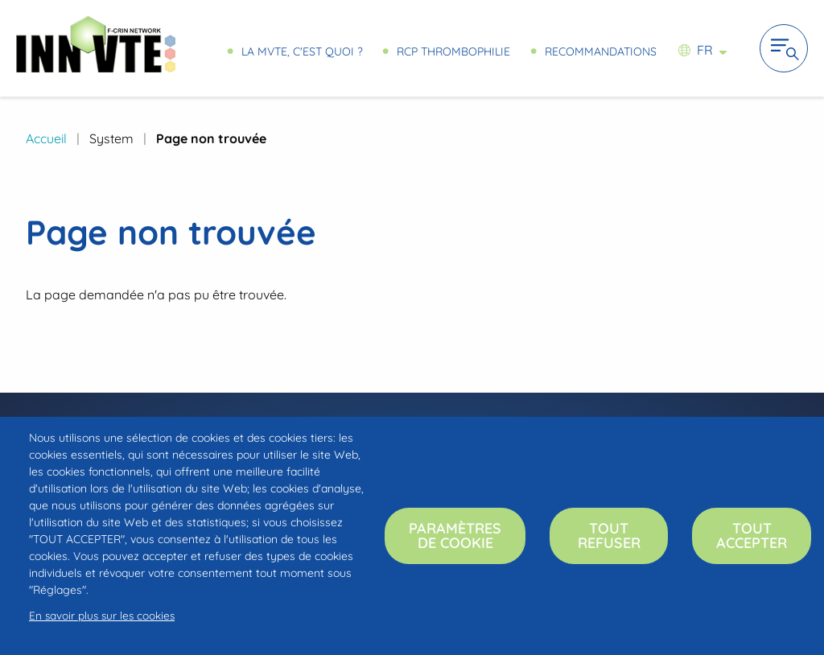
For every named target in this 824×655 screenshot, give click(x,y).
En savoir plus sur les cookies (102, 615)
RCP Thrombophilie (453, 51)
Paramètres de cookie (455, 535)
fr (705, 49)
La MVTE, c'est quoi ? (301, 51)
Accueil (46, 138)
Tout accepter (751, 535)
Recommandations (601, 51)
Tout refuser (609, 535)
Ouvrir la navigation (784, 48)
